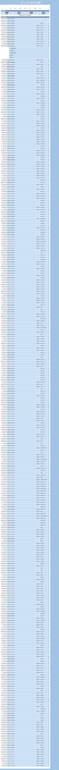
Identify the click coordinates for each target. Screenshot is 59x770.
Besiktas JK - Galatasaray (11, 66)
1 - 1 (48, 84)
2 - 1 (48, 27)
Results (15, 8)
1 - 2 (48, 43)
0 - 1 (48, 41)
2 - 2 (48, 75)
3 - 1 (48, 82)
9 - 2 (48, 656)
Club (10, 8)
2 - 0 (48, 98)
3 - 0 (48, 25)
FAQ (30, 8)
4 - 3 (48, 495)
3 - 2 (48, 109)
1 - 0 (48, 32)
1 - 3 (48, 164)
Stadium (20, 8)
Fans (25, 8)
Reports (35, 8)
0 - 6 (48, 114)
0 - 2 (48, 155)
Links (40, 8)
